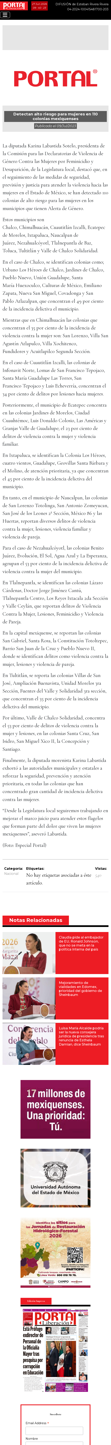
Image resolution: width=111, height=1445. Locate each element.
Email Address (37, 1423)
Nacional (11, 874)
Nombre (32, 1439)
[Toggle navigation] (5, 15)
